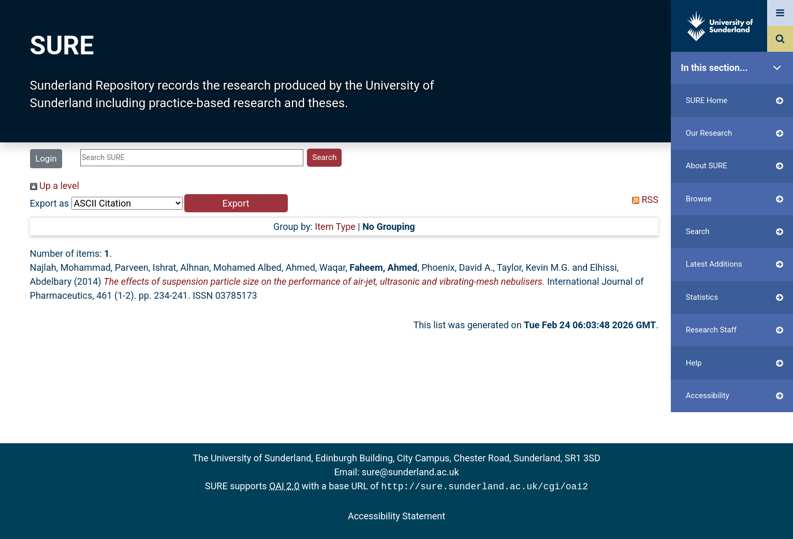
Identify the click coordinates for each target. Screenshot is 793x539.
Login (45, 158)
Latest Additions (734, 264)
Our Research (734, 133)
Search (734, 231)
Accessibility (734, 395)
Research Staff (734, 330)
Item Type (335, 226)
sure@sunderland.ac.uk (410, 472)
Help (734, 363)
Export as (49, 203)
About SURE (734, 165)
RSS (642, 199)
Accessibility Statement (396, 514)
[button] (236, 203)
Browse (734, 199)
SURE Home (734, 100)
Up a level (54, 185)
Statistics (734, 297)
